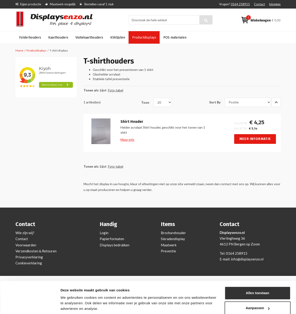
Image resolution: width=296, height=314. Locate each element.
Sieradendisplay (173, 239)
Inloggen (275, 4)
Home (19, 50)
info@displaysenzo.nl (247, 259)
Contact (259, 4)
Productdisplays (36, 50)
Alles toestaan (257, 276)
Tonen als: (91, 90)
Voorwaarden (25, 245)
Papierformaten (112, 239)
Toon (145, 102)
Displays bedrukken (114, 245)
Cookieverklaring (28, 263)
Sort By (215, 102)
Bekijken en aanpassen (79, 305)
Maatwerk (168, 245)
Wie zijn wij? (24, 233)
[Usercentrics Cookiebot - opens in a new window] (30, 305)
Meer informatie (255, 139)
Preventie (168, 251)
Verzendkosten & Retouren (36, 251)
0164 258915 (240, 4)
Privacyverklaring (29, 257)
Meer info (127, 140)
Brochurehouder (173, 233)
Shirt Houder (131, 122)
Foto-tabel (115, 90)
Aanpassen (258, 291)
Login (104, 233)
